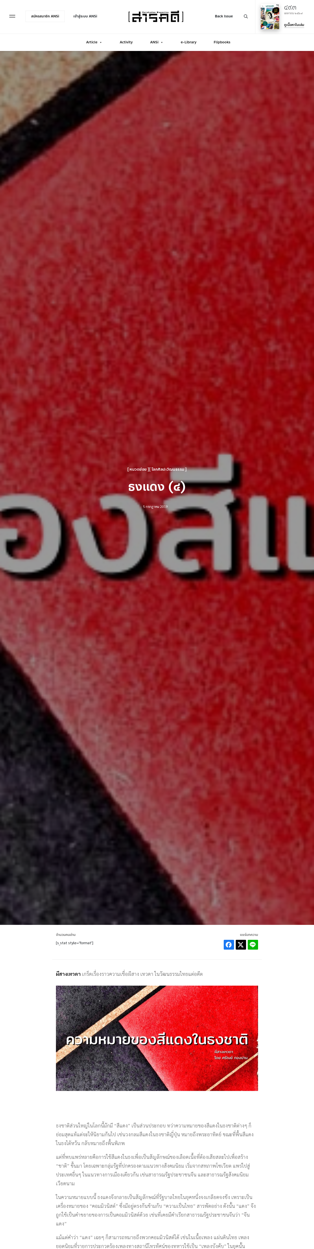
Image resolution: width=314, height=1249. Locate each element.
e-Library (188, 42)
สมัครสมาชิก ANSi (45, 16)
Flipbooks (222, 42)
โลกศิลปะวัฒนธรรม (169, 469)
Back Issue (224, 16)
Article (94, 42)
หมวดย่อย (135, 469)
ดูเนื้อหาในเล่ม (294, 24)
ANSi (156, 42)
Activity (126, 42)
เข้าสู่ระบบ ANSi (85, 16)
